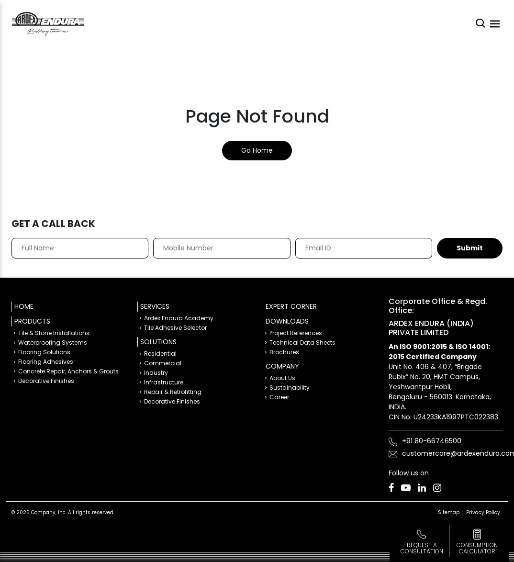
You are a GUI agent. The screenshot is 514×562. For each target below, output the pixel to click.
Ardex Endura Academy (178, 318)
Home (24, 306)
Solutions (158, 342)
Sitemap (448, 512)
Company (282, 366)
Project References (295, 333)
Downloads (287, 321)
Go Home (257, 150)
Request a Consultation (422, 548)
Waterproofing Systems (52, 342)
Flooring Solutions (44, 352)
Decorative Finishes (46, 381)
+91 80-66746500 (431, 441)
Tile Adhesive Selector (175, 328)
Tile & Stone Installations (53, 333)
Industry (156, 373)
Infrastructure (163, 382)
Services (154, 306)
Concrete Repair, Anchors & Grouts (68, 371)
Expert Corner (291, 306)
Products (32, 321)
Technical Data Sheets (302, 342)
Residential (160, 353)
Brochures (284, 352)
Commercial (162, 363)
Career (279, 397)
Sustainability (289, 387)
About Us (282, 378)
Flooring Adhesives (45, 362)
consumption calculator (477, 548)
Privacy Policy (483, 512)
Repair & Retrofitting (172, 392)
